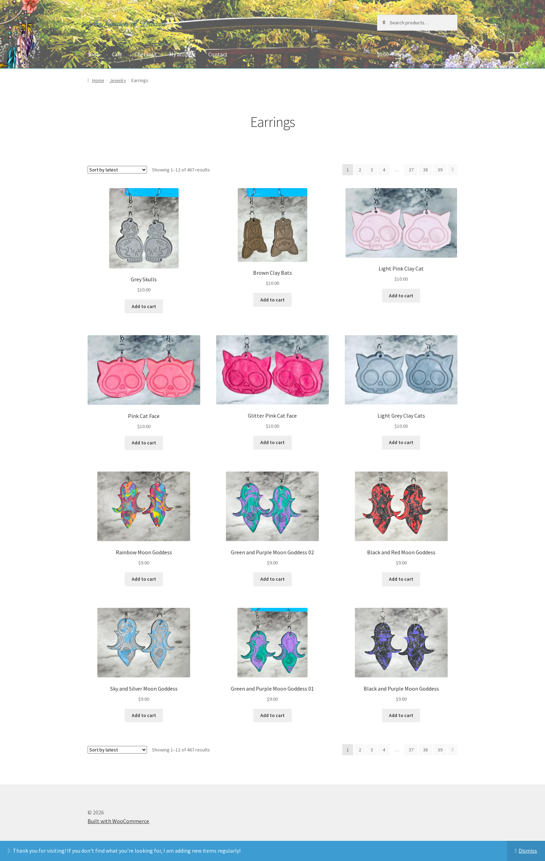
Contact (218, 54)
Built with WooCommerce (118, 821)
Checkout (146, 54)
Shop (94, 54)
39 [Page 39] (440, 170)
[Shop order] (117, 170)
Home (98, 80)
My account (182, 54)
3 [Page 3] (372, 170)
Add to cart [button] (144, 306)
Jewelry (117, 80)
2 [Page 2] (360, 170)
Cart (117, 54)
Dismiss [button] (528, 850)
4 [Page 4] (384, 170)
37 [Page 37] (411, 170)
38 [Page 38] (425, 170)
